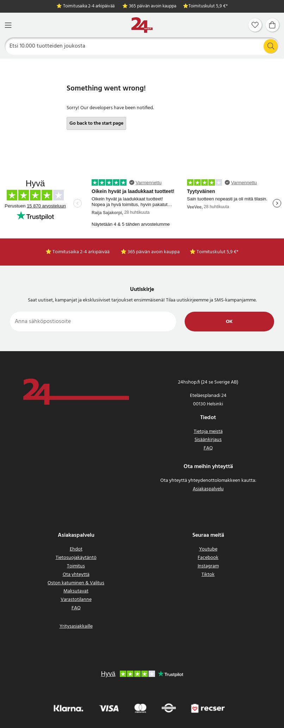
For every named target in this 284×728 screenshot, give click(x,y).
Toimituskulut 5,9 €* (208, 6)
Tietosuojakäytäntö (76, 558)
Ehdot (76, 549)
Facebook (208, 558)
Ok (229, 322)
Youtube (208, 549)
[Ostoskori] (272, 25)
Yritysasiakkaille (76, 626)
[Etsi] (142, 46)
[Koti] (142, 25)
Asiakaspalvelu (208, 489)
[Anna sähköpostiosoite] (93, 321)
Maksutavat (75, 591)
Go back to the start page (96, 123)
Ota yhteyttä (76, 575)
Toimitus (76, 566)
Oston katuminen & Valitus (76, 583)
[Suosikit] (255, 25)
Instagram (208, 566)
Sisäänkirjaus (208, 440)
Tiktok (208, 575)
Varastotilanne (76, 600)
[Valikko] (8, 25)
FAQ (208, 448)
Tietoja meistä (208, 432)
